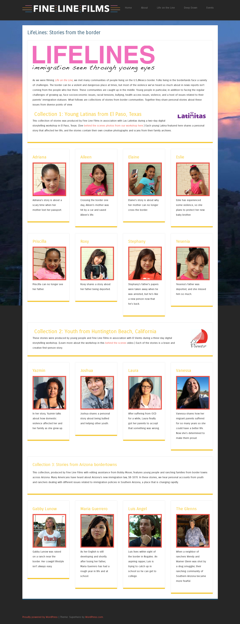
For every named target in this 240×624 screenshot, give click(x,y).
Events (210, 7)
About (144, 7)
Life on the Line (166, 7)
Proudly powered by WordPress (40, 617)
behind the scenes (115, 342)
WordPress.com (94, 617)
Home (128, 7)
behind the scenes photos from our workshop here (113, 125)
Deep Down (190, 7)
